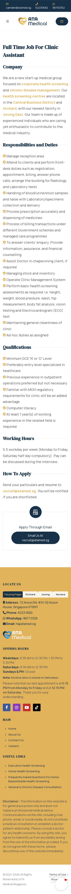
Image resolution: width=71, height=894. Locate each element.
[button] (61, 884)
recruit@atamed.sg (19, 491)
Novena (60, 594)
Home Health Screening (24, 771)
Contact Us (16, 740)
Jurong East (13, 114)
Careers (13, 746)
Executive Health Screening (26, 766)
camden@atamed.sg (18, 5)
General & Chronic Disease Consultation (35, 787)
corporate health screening (45, 84)
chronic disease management (35, 90)
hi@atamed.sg (26, 624)
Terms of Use (57, 874)
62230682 (41, 5)
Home (12, 729)
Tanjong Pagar (13, 594)
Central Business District (34, 102)
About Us (14, 734)
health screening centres (24, 96)
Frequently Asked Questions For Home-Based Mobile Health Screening (34, 779)
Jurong (45, 594)
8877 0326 (30, 618)
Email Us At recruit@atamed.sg (35, 537)
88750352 (59, 5)
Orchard (10, 108)
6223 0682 (25, 613)
